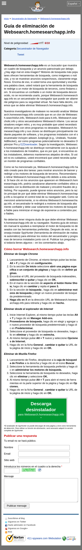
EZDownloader (28, 144)
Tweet (20, 54)
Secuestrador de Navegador (24, 18)
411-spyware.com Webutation (44, 542)
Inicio (6, 18)
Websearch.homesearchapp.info (55, 18)
